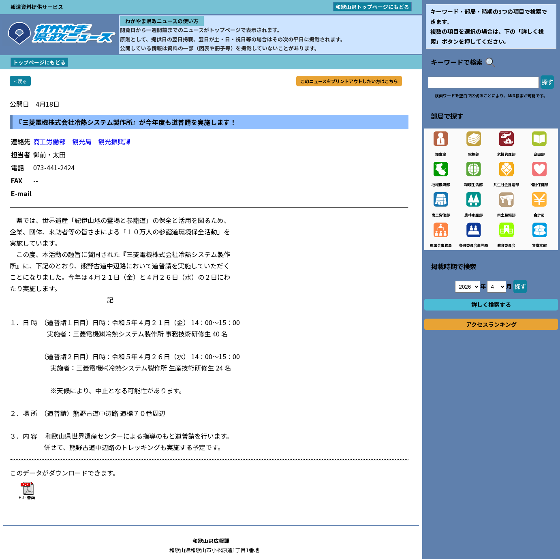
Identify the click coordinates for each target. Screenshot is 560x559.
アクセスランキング (491, 324)
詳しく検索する (491, 304)
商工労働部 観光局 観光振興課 (81, 141)
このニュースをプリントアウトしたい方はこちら (349, 81)
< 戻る (20, 81)
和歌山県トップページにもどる (372, 7)
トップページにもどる (39, 62)
